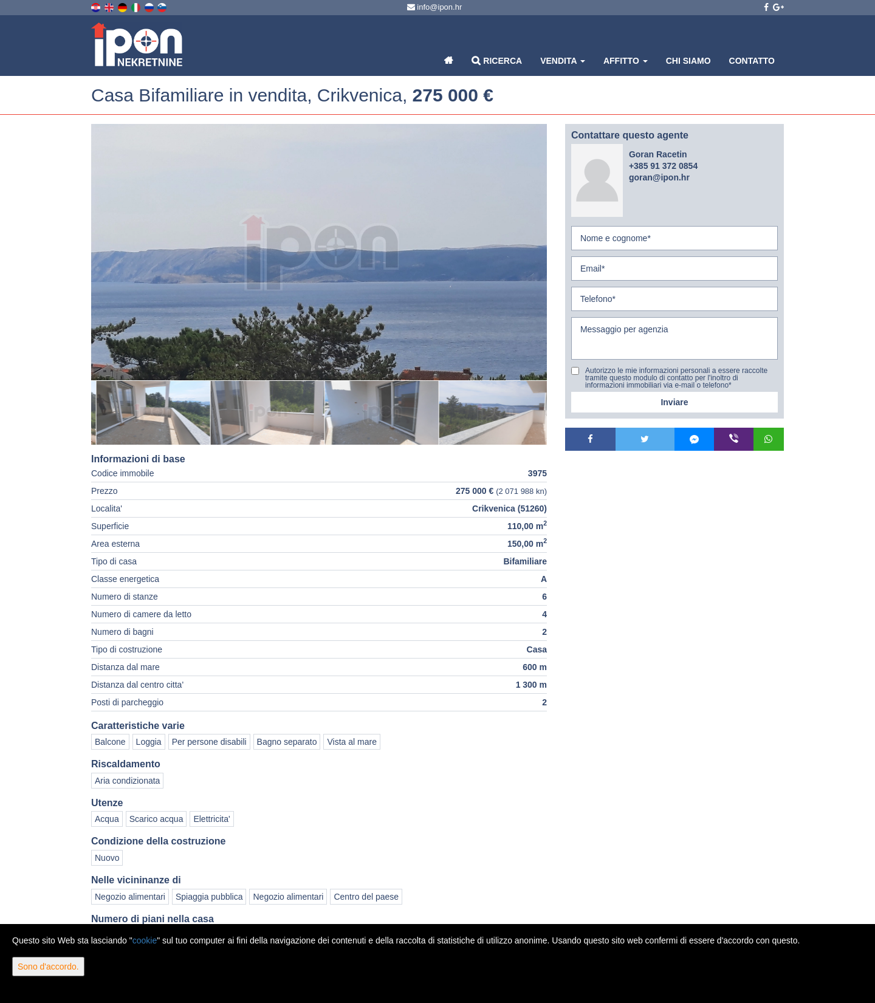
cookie (144, 940)
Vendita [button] (562, 61)
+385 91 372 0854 (663, 166)
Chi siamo (688, 61)
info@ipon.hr (434, 7)
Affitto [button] (625, 61)
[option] (148, 412)
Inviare (674, 402)
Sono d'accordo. (48, 966)
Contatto (752, 61)
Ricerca (497, 60)
